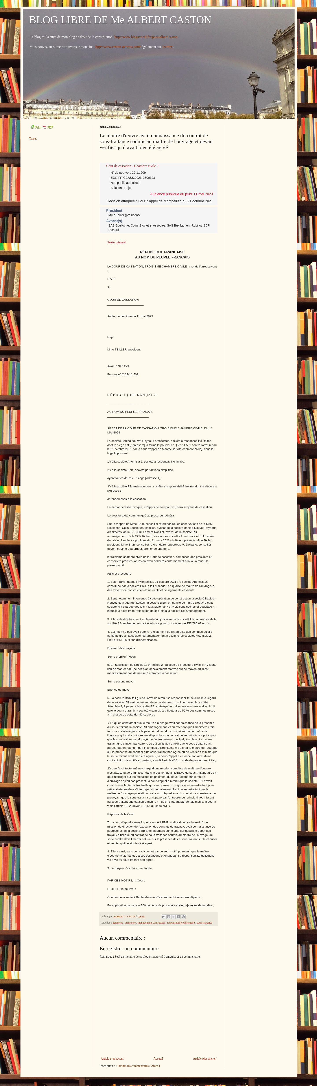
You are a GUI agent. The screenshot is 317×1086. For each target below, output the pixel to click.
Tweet (33, 138)
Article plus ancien (204, 1058)
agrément (117, 922)
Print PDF (42, 127)
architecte (130, 922)
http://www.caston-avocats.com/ (118, 47)
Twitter (167, 47)
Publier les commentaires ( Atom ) (139, 1066)
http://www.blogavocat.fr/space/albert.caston (146, 37)
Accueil (158, 1058)
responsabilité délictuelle (181, 922)
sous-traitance (204, 922)
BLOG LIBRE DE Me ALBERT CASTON (120, 20)
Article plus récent (112, 1058)
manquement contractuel (152, 922)
